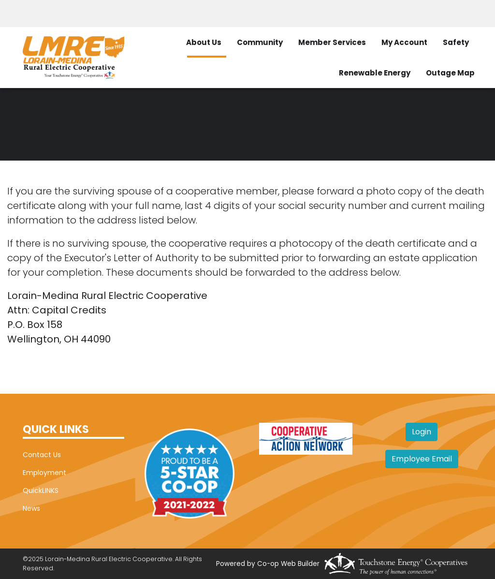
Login (421, 431)
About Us (203, 42)
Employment (44, 472)
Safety (456, 42)
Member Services (332, 42)
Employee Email (422, 458)
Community (260, 42)
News (31, 508)
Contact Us (42, 455)
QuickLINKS (40, 490)
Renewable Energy (374, 73)
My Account (404, 42)
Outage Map (450, 73)
